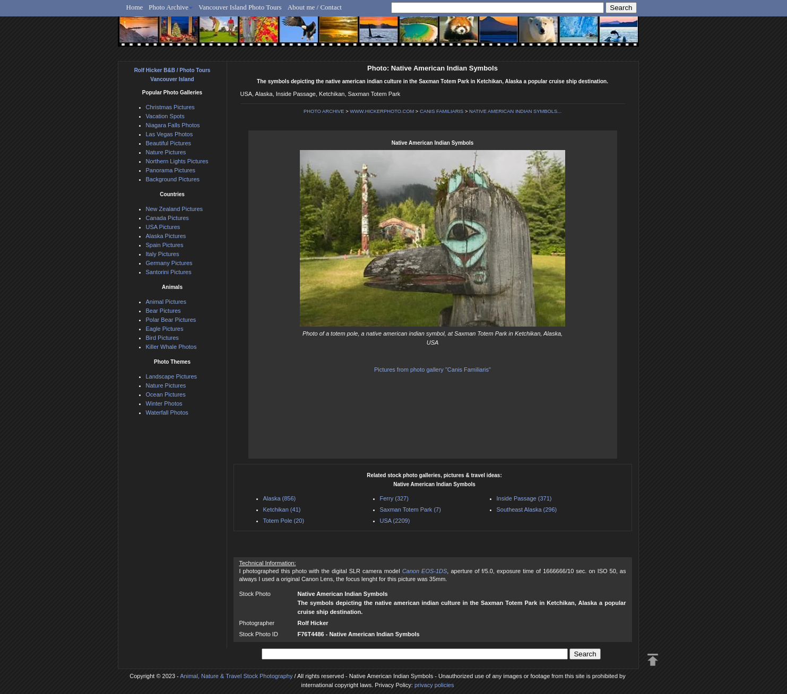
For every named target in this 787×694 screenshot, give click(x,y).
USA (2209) (395, 520)
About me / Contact (315, 7)
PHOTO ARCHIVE (324, 111)
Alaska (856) (279, 498)
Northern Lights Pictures (177, 161)
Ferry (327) (394, 498)
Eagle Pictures (165, 329)
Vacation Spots (165, 116)
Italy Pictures (162, 254)
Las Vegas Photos (169, 134)
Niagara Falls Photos (173, 125)
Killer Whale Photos (171, 347)
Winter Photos (164, 403)
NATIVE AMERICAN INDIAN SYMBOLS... (515, 111)
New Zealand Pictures (174, 209)
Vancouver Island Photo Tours (240, 7)
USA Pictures (163, 227)
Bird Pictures (162, 338)
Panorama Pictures (171, 170)
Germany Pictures (169, 263)
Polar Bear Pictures (171, 320)
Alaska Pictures (166, 236)
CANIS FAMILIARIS (441, 111)
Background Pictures (173, 179)
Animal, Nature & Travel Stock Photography (236, 676)
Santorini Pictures (169, 272)
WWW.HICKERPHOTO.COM (382, 111)
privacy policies (434, 685)
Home (134, 7)
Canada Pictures (167, 218)
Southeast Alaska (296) (527, 509)
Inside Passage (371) (524, 498)
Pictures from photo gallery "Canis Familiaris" (432, 369)
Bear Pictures (163, 311)
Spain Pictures (165, 245)
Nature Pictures (166, 152)
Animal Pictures (166, 301)
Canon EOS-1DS (424, 571)
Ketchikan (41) (282, 509)
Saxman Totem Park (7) (410, 509)
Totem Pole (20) (284, 520)
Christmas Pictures (170, 107)
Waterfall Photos (167, 412)
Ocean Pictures (166, 394)
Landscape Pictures (171, 376)
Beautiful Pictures (169, 143)
